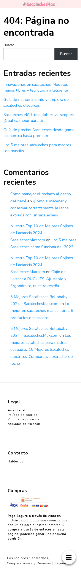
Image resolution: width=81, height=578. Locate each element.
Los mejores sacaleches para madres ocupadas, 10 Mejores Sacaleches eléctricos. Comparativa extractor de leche (41, 349)
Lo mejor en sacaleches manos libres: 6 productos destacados (41, 310)
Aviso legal (16, 410)
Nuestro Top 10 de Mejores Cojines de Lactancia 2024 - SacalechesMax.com (41, 233)
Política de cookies (22, 415)
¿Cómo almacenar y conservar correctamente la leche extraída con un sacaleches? (39, 208)
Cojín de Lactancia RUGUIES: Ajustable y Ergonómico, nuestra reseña (38, 278)
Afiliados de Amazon (24, 424)
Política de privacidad (25, 419)
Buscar (8, 45)
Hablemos (15, 461)
